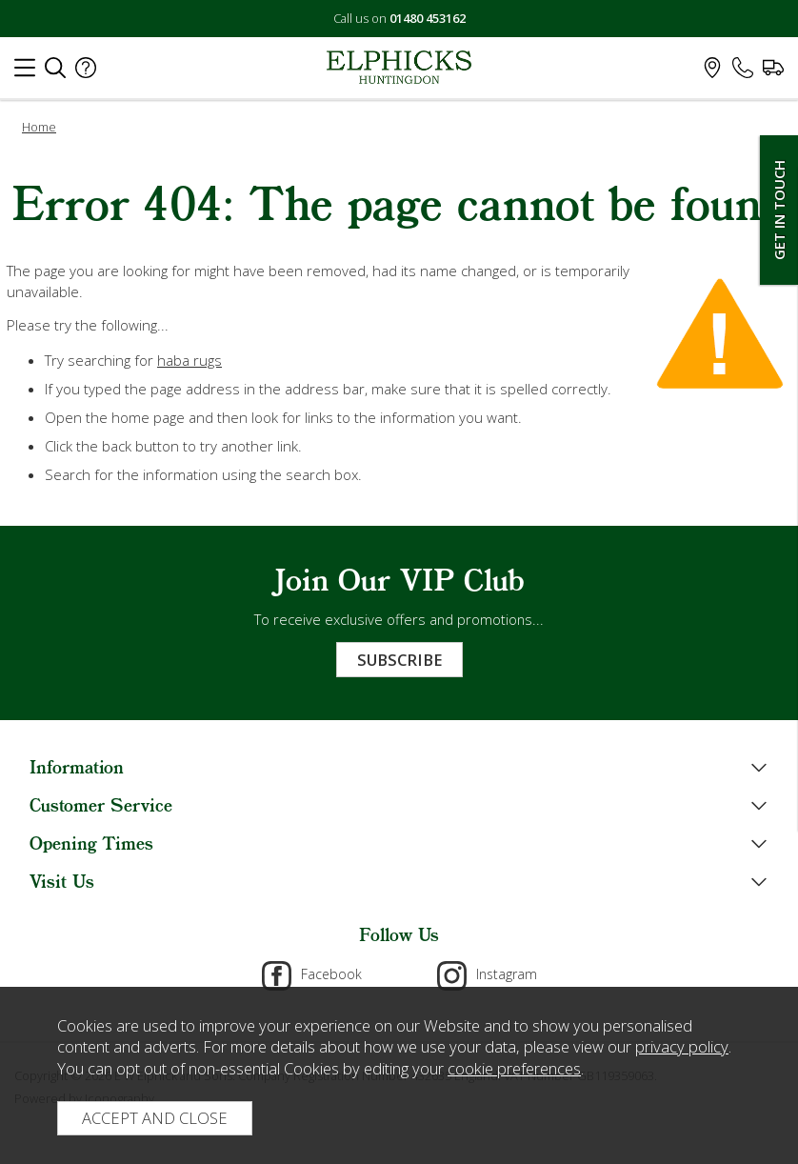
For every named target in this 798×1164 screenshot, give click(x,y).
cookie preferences (514, 1068)
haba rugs (189, 360)
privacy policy (681, 1046)
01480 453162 (427, 18)
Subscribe (399, 660)
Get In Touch (778, 210)
